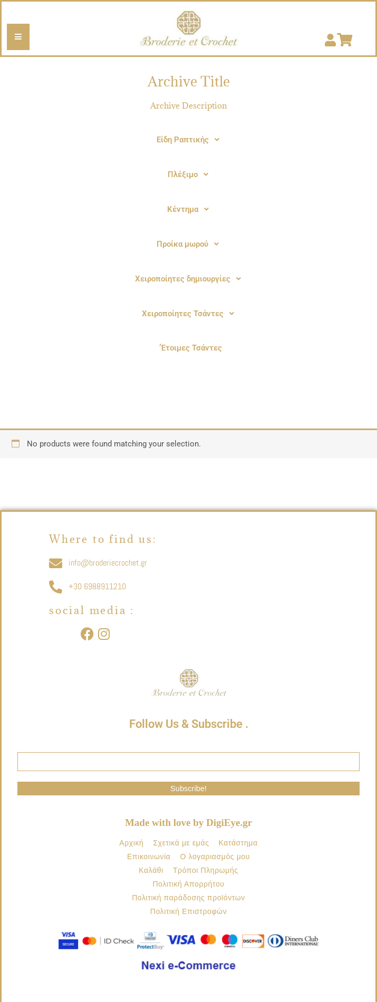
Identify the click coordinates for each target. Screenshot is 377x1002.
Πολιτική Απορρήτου (188, 884)
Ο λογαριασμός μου (215, 856)
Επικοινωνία (149, 856)
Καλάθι (151, 870)
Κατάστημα (237, 843)
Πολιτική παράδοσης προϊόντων (188, 897)
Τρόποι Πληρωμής (205, 870)
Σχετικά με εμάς (181, 843)
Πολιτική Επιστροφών (188, 911)
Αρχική (131, 843)
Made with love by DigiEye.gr (188, 822)
